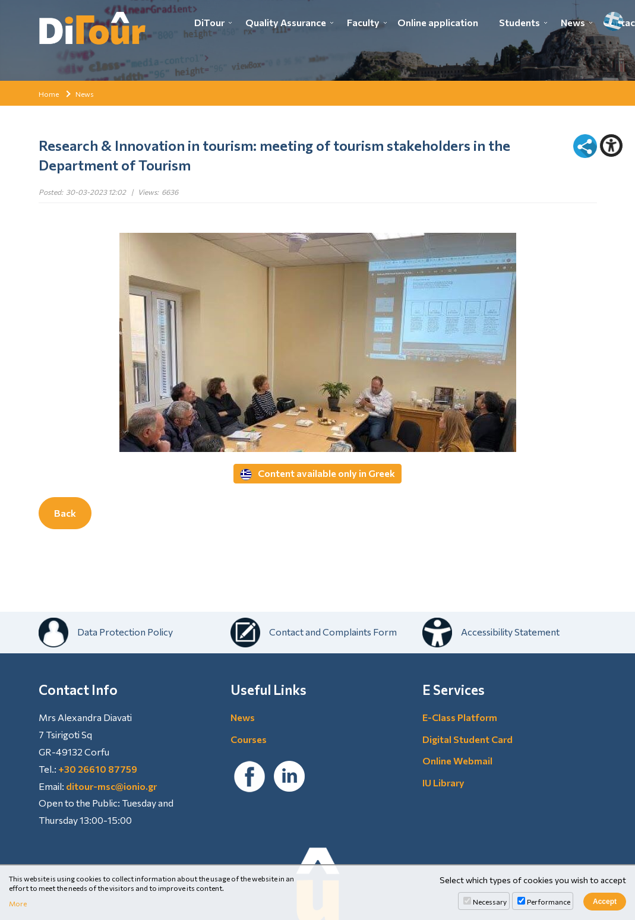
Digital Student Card (467, 739)
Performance (548, 901)
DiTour (209, 22)
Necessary (490, 901)
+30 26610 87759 (97, 768)
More (18, 903)
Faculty (363, 22)
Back (65, 513)
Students (519, 22)
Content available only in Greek (317, 473)
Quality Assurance (285, 22)
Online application (437, 22)
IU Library (443, 782)
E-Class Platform (459, 717)
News (573, 22)
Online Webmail (457, 760)
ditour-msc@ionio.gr (111, 786)
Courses (248, 739)
